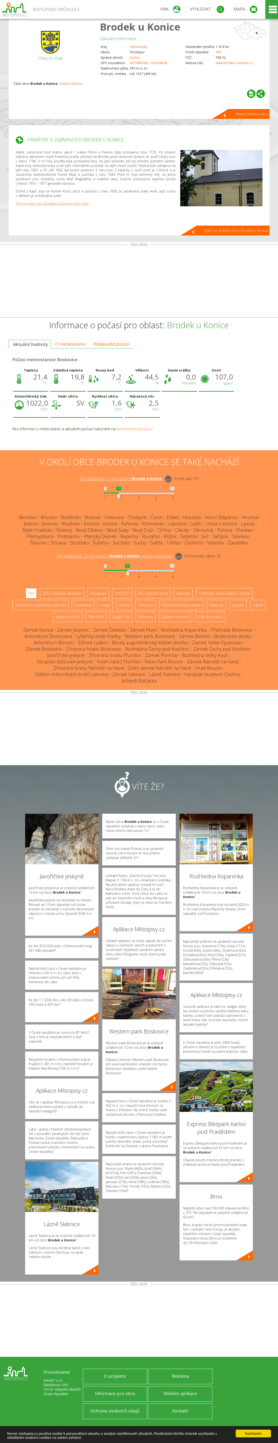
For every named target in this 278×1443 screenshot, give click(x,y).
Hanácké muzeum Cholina (212, 674)
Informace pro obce (115, 1393)
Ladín (196, 523)
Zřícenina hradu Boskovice (93, 649)
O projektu (115, 1376)
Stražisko (79, 543)
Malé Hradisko (38, 530)
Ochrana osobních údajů (115, 1411)
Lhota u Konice (70, 83)
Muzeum (145, 616)
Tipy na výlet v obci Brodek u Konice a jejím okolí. (52, 203)
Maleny (64, 530)
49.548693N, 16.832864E (149, 63)
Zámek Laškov (93, 642)
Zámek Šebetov (109, 630)
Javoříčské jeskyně (66, 655)
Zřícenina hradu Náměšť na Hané (88, 668)
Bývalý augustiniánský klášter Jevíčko (150, 642)
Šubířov (101, 543)
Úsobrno (194, 543)
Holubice (192, 517)
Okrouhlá (203, 530)
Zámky (124, 605)
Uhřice (174, 543)
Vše (31, 593)
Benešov (28, 517)
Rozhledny (83, 605)
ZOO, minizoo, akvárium (62, 593)
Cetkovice (114, 517)
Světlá (156, 543)
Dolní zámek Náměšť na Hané (159, 668)
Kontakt (180, 1411)
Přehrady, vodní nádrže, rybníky (224, 593)
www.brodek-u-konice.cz (234, 63)
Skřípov (220, 536)
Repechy (129, 536)
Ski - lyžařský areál (153, 593)
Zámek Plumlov (161, 655)
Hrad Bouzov (208, 668)
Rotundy (216, 605)
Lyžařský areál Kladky (98, 636)
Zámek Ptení (143, 630)
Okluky (182, 530)
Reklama (180, 1376)
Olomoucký (138, 46)
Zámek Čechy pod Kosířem (221, 649)
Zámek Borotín (194, 636)
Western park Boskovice (150, 636)
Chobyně (137, 517)
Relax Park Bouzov (164, 661)
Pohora (224, 530)
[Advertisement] (139, 282)
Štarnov (38, 543)
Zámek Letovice (128, 674)
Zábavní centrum (175, 616)
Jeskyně (238, 605)
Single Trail (121, 616)
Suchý (140, 543)
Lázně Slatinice (164, 674)
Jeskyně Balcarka (139, 680)
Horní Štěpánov (221, 517)
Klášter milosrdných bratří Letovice (71, 674)
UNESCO (122, 593)
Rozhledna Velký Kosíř (205, 655)
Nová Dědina (89, 530)
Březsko (49, 517)
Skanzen (183, 593)
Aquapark (98, 593)
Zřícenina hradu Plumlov (115, 655)
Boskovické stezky (232, 636)
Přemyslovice (40, 536)
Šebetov (188, 536)
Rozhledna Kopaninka (184, 630)
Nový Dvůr (143, 530)
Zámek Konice (38, 630)
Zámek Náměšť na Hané (213, 661)
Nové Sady (118, 530)
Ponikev (244, 530)
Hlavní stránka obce (251, 114)
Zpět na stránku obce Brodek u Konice (236, 230)
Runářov (151, 536)
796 (218, 52)
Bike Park (96, 616)
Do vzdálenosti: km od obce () (114, 556)
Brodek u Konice (140, 26)
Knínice (91, 523)
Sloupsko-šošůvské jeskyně (65, 661)
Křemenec (153, 523)
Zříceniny (145, 605)
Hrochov (250, 517)
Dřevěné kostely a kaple (181, 605)
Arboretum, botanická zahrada (40, 605)
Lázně (258, 605)
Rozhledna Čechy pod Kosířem (157, 649)
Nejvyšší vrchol (67, 616)
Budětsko (71, 517)
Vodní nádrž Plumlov (119, 661)
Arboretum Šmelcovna (48, 636)
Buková (92, 517)
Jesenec (50, 523)
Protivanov (69, 536)
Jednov (31, 523)
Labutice (177, 523)
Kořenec (129, 523)
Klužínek (71, 523)
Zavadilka (238, 543)
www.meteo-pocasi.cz (134, 428)
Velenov (215, 543)
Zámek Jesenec (73, 630)
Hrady (105, 605)
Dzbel (173, 517)
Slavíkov (240, 536)
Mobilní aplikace (180, 1393)
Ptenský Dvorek (100, 536)
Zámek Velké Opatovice (217, 642)
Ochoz (164, 530)
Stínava (58, 543)
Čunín (156, 517)
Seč (205, 536)
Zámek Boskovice (44, 649)
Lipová (247, 523)
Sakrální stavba (210, 616)
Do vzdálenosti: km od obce (121, 478)
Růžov (170, 536)
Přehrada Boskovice (231, 630)
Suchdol (121, 543)
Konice (135, 57)
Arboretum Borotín (54, 642)
